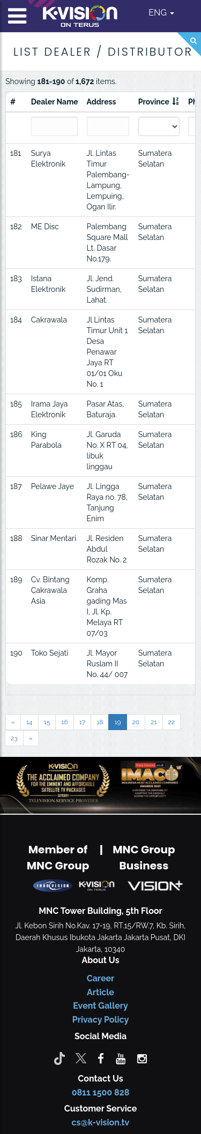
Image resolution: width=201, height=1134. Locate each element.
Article (100, 992)
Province (153, 101)
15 (47, 722)
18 (99, 722)
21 (154, 722)
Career (101, 978)
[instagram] (142, 1058)
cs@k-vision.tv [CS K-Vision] (101, 1122)
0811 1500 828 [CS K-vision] (101, 1092)
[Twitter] (81, 1058)
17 (82, 722)
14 (29, 722)
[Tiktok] (59, 1058)
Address (101, 101)
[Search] (189, 44)
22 (171, 722)
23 (14, 738)
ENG (161, 12)
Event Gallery (100, 1006)
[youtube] (120, 1058)
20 (136, 722)
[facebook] (101, 1058)
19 (117, 722)
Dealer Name (54, 101)
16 (64, 722)
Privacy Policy (100, 1020)
